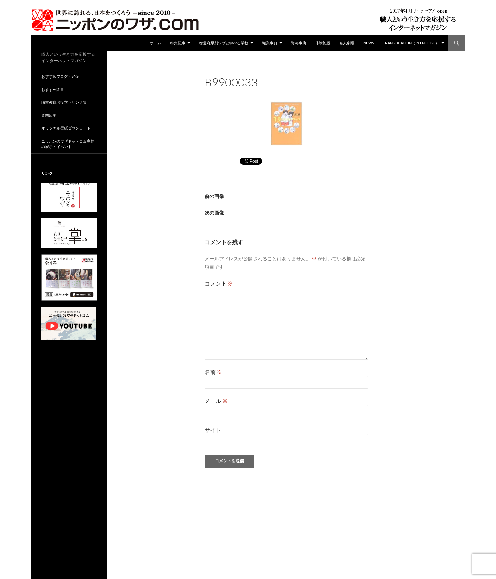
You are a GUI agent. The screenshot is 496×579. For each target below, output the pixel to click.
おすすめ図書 (52, 89)
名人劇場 (346, 43)
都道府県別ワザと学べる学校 (223, 43)
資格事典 (298, 43)
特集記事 (177, 43)
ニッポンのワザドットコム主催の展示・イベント (67, 144)
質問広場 (48, 115)
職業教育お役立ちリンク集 (64, 102)
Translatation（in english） (411, 43)
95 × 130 (258, 91)
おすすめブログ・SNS (60, 76)
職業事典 (269, 43)
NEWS (368, 43)
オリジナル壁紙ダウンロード (66, 128)
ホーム (155, 43)
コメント (219, 283)
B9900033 (285, 91)
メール (216, 400)
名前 (213, 372)
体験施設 (322, 43)
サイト (213, 429)
